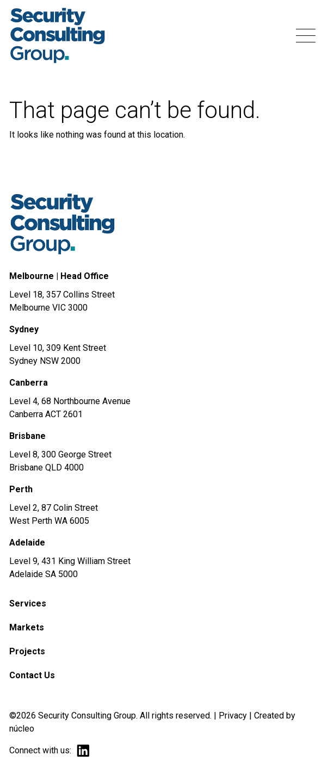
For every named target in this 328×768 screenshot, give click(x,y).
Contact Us (32, 675)
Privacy (233, 715)
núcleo (21, 728)
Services (27, 603)
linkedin (83, 751)
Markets (26, 627)
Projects (27, 651)
